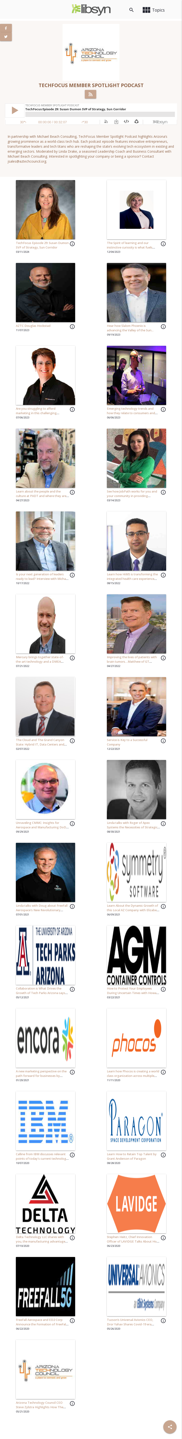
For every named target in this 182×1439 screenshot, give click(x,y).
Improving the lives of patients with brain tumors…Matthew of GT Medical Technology (132, 661)
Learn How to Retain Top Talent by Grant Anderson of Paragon (132, 1156)
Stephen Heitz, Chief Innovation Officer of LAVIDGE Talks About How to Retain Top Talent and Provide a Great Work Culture (133, 1243)
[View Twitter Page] (6, 36)
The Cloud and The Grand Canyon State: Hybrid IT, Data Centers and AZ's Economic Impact (40, 744)
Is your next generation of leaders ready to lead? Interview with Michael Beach (42, 578)
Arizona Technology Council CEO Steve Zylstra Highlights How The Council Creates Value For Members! (41, 1407)
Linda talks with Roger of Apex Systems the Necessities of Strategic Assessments (132, 827)
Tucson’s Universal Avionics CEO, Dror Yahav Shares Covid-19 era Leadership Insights (130, 1324)
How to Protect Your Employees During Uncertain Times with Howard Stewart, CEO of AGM (133, 992)
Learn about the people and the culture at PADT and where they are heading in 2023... (41, 495)
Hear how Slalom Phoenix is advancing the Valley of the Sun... (130, 328)
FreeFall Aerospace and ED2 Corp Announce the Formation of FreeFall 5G (41, 1324)
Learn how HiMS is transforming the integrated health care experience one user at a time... (132, 578)
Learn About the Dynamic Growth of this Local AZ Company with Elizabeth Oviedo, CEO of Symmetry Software (133, 910)
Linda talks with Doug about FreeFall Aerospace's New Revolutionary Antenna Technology (42, 910)
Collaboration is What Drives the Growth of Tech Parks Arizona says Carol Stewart (40, 992)
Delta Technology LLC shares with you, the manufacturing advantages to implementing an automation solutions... (41, 1243)
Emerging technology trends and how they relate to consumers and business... (131, 413)
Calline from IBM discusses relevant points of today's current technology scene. (42, 1158)
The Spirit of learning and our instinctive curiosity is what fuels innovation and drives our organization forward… (129, 249)
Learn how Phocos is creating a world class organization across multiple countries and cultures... (133, 1075)
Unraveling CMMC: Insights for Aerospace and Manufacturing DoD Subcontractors (41, 827)
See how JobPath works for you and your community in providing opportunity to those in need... (132, 495)
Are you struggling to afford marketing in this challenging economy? (36, 413)
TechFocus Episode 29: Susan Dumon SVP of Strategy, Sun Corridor (42, 245)
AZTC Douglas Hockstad (33, 326)
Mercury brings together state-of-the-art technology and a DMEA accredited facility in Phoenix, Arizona (42, 661)
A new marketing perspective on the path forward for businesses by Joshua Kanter (41, 1075)
